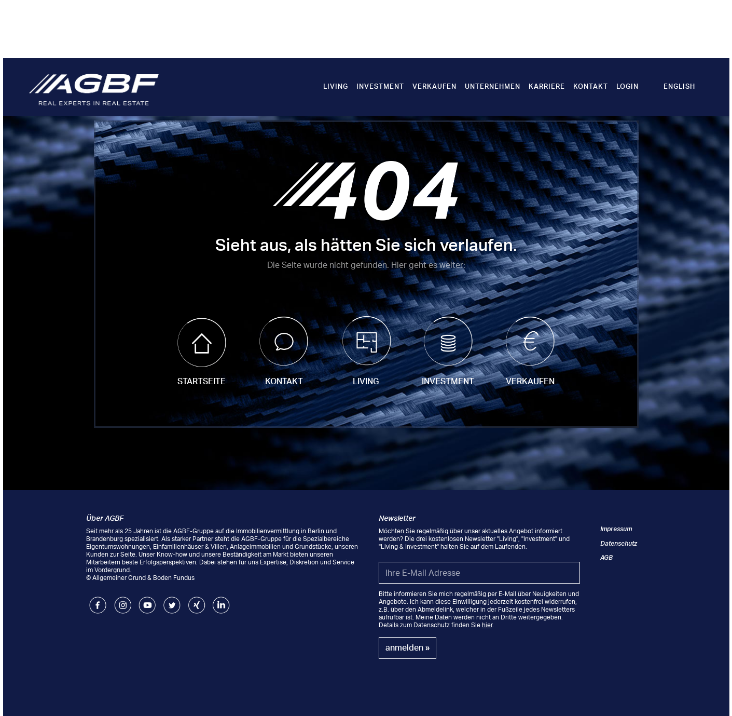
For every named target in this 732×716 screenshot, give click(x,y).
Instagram (122, 600)
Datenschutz (618, 543)
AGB (606, 557)
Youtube (147, 600)
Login (627, 86)
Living (335, 86)
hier (487, 625)
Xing (194, 600)
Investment (380, 86)
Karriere (547, 86)
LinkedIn (221, 600)
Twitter (172, 600)
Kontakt (590, 86)
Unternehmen (492, 86)
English (679, 86)
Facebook (97, 600)
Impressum (616, 529)
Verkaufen (434, 86)
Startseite (201, 381)
